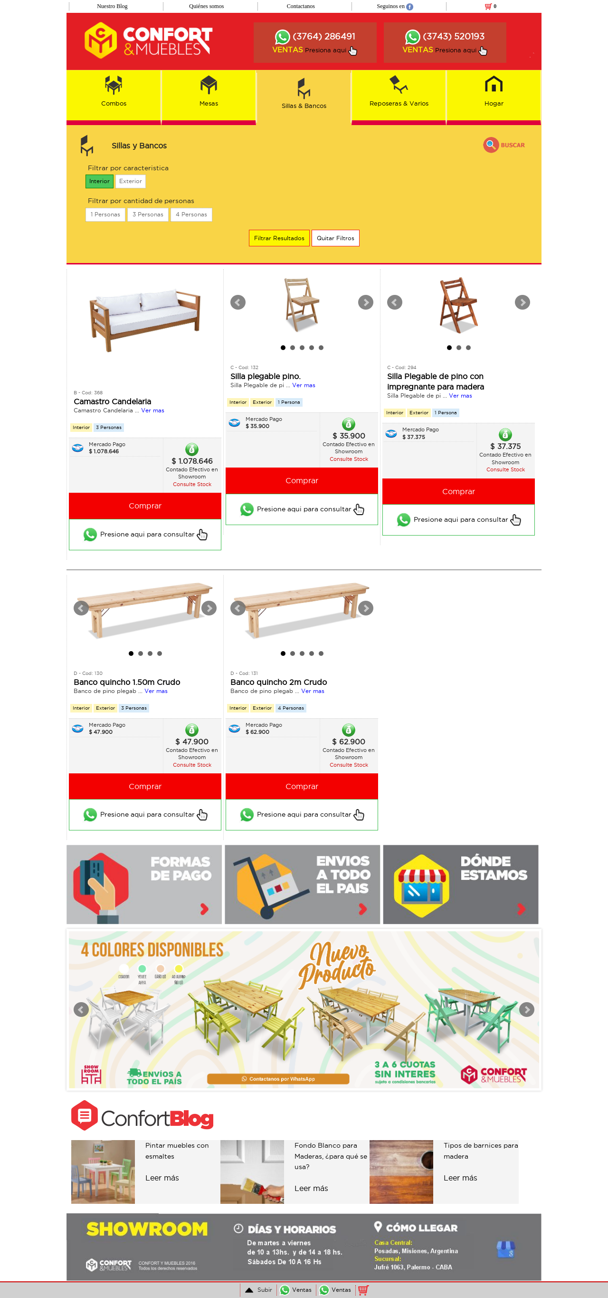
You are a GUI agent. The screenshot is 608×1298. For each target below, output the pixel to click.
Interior (99, 181)
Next (365, 302)
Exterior (130, 181)
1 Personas (105, 214)
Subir (257, 1290)
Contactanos (301, 6)
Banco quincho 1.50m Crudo (127, 682)
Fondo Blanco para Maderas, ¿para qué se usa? (330, 1156)
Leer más (162, 1177)
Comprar (145, 505)
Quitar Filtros (335, 238)
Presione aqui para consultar (145, 535)
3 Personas (148, 214)
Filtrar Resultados (279, 238)
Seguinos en (395, 6)
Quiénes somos (206, 6)
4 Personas (191, 214)
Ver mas (152, 410)
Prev (238, 302)
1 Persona (289, 402)
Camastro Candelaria (112, 401)
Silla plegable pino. (265, 376)
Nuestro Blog (112, 6)
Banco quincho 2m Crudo (278, 682)
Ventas (295, 1290)
